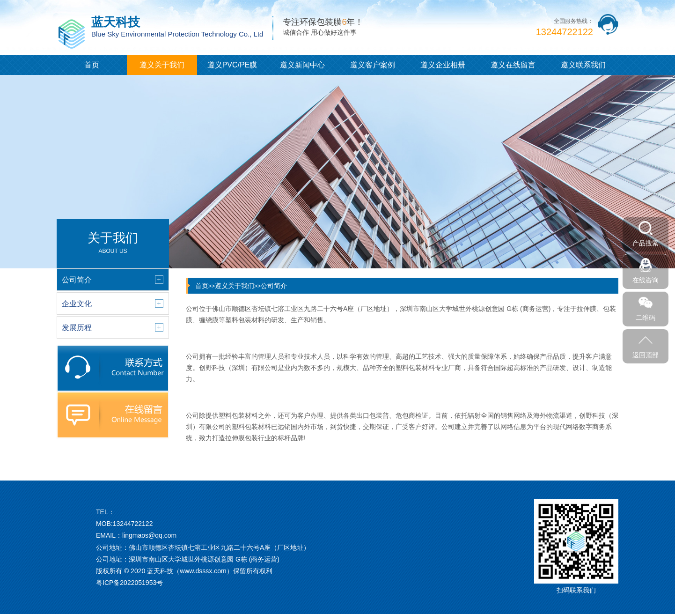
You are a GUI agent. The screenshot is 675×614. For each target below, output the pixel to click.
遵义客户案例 (372, 65)
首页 (91, 65)
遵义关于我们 (161, 65)
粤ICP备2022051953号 (129, 582)
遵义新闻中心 (302, 65)
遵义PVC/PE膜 (232, 65)
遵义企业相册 (442, 65)
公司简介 (274, 285)
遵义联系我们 (583, 65)
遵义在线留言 (513, 65)
